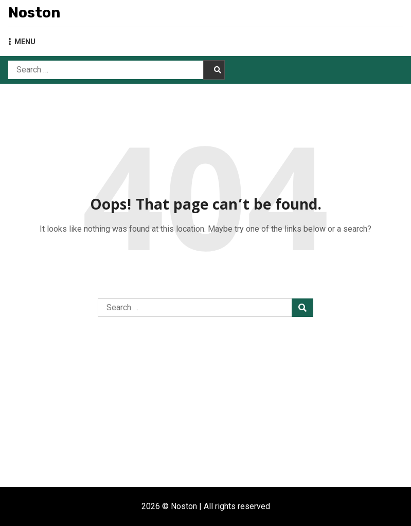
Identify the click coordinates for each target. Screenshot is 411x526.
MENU (21, 41)
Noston (34, 12)
